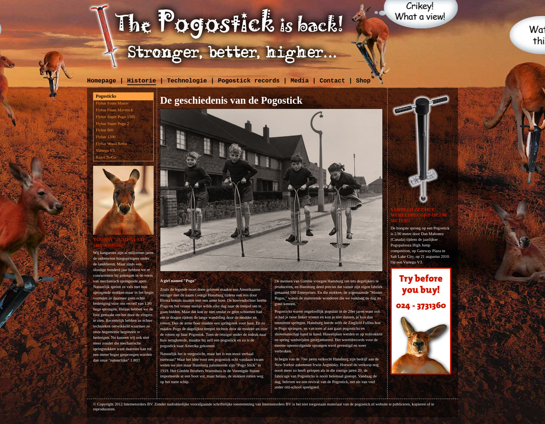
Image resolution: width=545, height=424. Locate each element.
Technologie (187, 81)
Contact (332, 81)
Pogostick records (249, 81)
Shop (363, 81)
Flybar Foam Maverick (114, 110)
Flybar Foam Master (112, 103)
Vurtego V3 (105, 150)
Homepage (101, 81)
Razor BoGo (106, 157)
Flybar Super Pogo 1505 (115, 117)
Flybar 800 (104, 130)
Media (300, 81)
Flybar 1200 (105, 137)
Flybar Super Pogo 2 (112, 124)
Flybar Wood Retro (111, 144)
